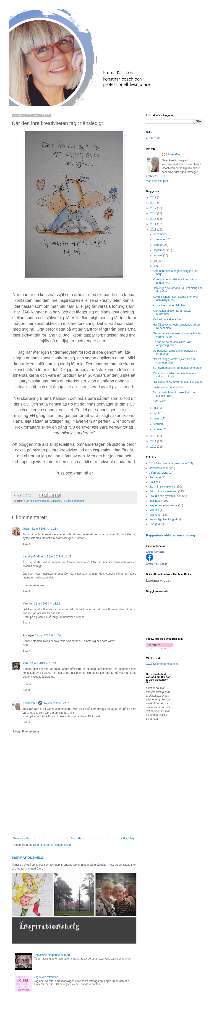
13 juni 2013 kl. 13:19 (43, 663)
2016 (153, 213)
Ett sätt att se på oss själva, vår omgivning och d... (172, 343)
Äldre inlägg (128, 838)
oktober (158, 245)
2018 (153, 202)
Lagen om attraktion (46, 977)
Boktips (153, 482)
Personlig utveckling (73, 500)
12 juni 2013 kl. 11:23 (58, 556)
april (156, 413)
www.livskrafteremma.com (162, 664)
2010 (153, 446)
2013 (153, 229)
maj (156, 407)
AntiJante (155, 477)
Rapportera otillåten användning (170, 535)
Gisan (26, 528)
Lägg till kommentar (26, 731)
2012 (153, 436)
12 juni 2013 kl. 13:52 (47, 603)
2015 (153, 218)
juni (156, 266)
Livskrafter (30, 703)
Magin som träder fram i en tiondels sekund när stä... (174, 375)
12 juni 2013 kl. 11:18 (45, 528)
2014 (153, 224)
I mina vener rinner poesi (168, 387)
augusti (158, 255)
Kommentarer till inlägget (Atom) (52, 844)
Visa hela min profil (157, 181)
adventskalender (159, 468)
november (160, 239)
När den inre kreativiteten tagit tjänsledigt (177, 381)
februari (159, 424)
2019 (153, 197)
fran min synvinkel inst (162, 486)
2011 (153, 441)
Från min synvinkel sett (36, 500)
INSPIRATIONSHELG (27, 857)
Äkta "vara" (159, 401)
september (160, 250)
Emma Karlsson (155, 551)
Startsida (75, 838)
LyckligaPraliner (33, 556)
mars (157, 418)
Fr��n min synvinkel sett (165, 496)
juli (156, 261)
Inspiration (155, 500)
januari (158, 429)
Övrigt (153, 524)
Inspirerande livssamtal (163, 505)
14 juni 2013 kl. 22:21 (57, 703)
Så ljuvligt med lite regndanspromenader (177, 367)
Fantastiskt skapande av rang (52, 955)
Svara (26, 543)
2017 (153, 208)
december (160, 234)
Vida (26, 663)
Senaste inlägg (22, 838)
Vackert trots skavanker (167, 319)
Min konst (56, 500)
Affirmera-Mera (158, 472)
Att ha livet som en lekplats (169, 305)
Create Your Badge (156, 563)
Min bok (154, 510)
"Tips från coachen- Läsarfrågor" (169, 463)
